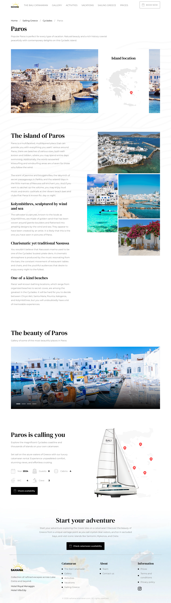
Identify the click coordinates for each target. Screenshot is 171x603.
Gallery (57, 5)
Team (105, 569)
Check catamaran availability (85, 546)
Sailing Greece (107, 5)
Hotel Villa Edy (18, 590)
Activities (71, 5)
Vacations (87, 5)
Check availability (24, 491)
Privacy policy (148, 582)
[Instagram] (139, 589)
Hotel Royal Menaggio (23, 586)
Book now (150, 5)
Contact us (108, 573)
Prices (124, 5)
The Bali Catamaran (36, 5)
